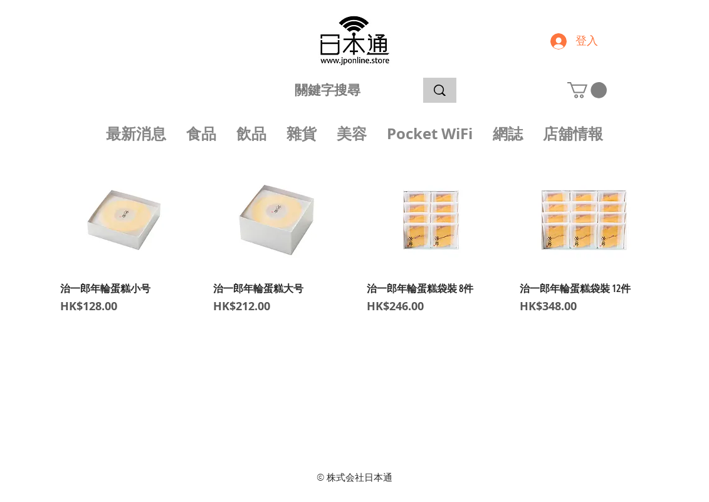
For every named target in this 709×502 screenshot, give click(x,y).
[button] (587, 90)
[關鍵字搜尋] (327, 90)
